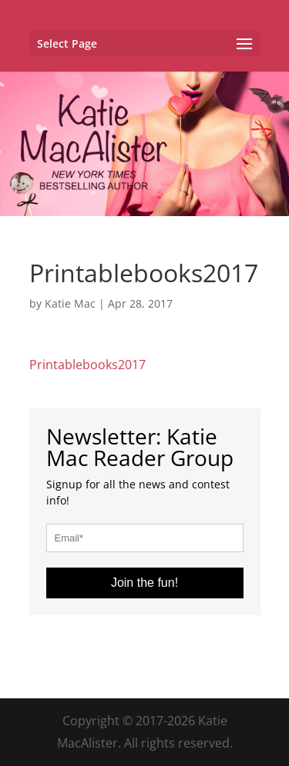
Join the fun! (144, 582)
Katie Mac (70, 303)
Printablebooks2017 (87, 364)
